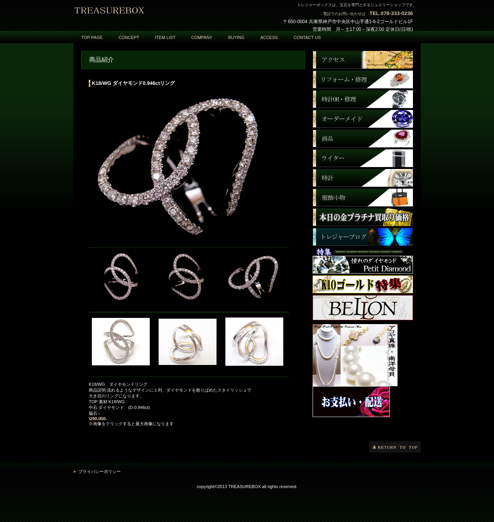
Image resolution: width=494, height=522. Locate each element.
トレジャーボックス (150, 14)
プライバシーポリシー (99, 471)
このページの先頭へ (395, 447)
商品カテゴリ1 (363, 99)
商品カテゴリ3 (363, 138)
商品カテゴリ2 (363, 119)
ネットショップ (363, 79)
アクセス (363, 60)
